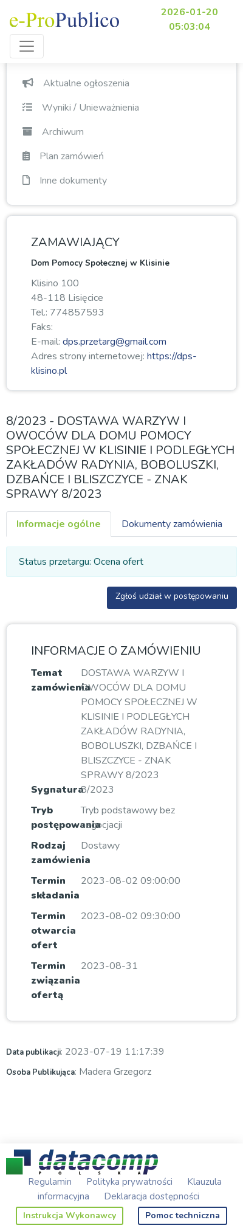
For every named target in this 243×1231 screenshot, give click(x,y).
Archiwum (53, 132)
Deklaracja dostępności (151, 1196)
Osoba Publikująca (40, 1072)
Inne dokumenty (64, 180)
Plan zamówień (63, 156)
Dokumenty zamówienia (172, 524)
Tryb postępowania (66, 818)
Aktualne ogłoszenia (75, 83)
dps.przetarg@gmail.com (114, 341)
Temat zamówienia (61, 680)
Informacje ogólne (58, 524)
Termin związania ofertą (55, 980)
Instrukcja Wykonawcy (69, 1215)
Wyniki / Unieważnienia (80, 107)
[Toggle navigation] (27, 46)
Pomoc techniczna (182, 1215)
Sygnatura (57, 789)
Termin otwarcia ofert (53, 930)
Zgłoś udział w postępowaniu (171, 596)
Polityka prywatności (129, 1182)
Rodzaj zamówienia (61, 853)
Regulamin (50, 1182)
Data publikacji (33, 1052)
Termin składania (55, 888)
